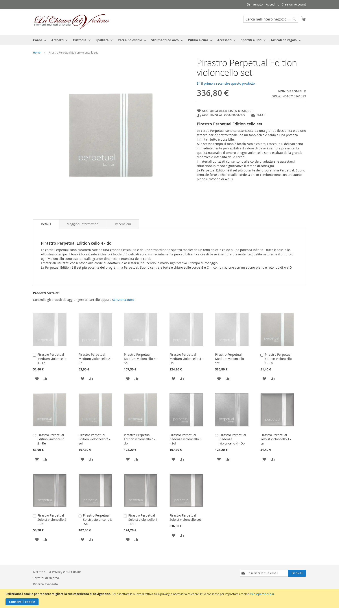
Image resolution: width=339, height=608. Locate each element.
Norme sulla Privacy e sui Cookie (57, 572)
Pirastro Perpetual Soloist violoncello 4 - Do (142, 519)
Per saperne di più (262, 594)
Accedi (271, 4)
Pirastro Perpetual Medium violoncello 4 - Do (186, 358)
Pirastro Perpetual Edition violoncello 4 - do (139, 439)
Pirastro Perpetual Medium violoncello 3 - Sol (140, 358)
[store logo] (71, 21)
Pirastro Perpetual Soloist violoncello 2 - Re (51, 519)
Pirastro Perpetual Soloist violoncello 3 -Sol (97, 519)
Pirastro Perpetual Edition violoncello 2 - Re (50, 439)
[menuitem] (38, 40)
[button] (37, 378)
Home (37, 52)
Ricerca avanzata (45, 584)
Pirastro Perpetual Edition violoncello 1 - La (278, 358)
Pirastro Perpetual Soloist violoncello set (185, 517)
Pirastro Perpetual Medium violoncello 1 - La (51, 358)
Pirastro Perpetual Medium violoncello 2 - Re (95, 358)
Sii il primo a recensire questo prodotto (226, 83)
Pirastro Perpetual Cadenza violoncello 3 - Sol (185, 439)
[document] (170, 598)
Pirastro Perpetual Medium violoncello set (229, 358)
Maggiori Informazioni (83, 224)
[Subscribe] (297, 573)
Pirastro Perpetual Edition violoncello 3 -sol (94, 439)
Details (46, 224)
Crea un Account (294, 4)
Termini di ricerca (46, 578)
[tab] (46, 224)
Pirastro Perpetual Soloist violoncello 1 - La (275, 439)
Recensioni (123, 224)
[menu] (169, 40)
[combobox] (270, 19)
